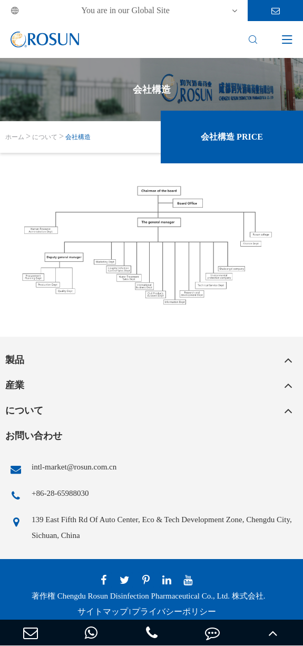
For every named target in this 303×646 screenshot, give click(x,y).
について (44, 137)
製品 (14, 360)
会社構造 (78, 137)
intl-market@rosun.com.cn (60, 469)
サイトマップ (102, 611)
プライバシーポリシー (174, 611)
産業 (14, 385)
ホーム (14, 137)
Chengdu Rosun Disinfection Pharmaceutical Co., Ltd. (143, 596)
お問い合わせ (33, 435)
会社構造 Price (232, 136)
